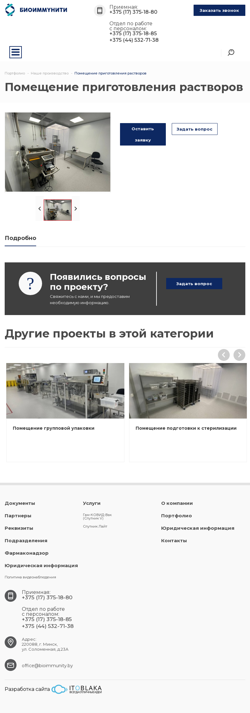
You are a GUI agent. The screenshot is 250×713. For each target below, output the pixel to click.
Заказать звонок (219, 10)
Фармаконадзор (27, 553)
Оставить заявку (143, 134)
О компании (177, 503)
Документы (20, 503)
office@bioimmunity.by (47, 665)
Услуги (92, 503)
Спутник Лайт (95, 526)
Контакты (174, 540)
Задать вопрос (194, 129)
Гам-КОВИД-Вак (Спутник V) (97, 516)
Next (76, 208)
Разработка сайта (53, 689)
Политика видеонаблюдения (30, 577)
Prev (40, 208)
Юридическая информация (41, 565)
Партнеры (18, 516)
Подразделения (26, 540)
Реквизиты (19, 528)
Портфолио (176, 516)
